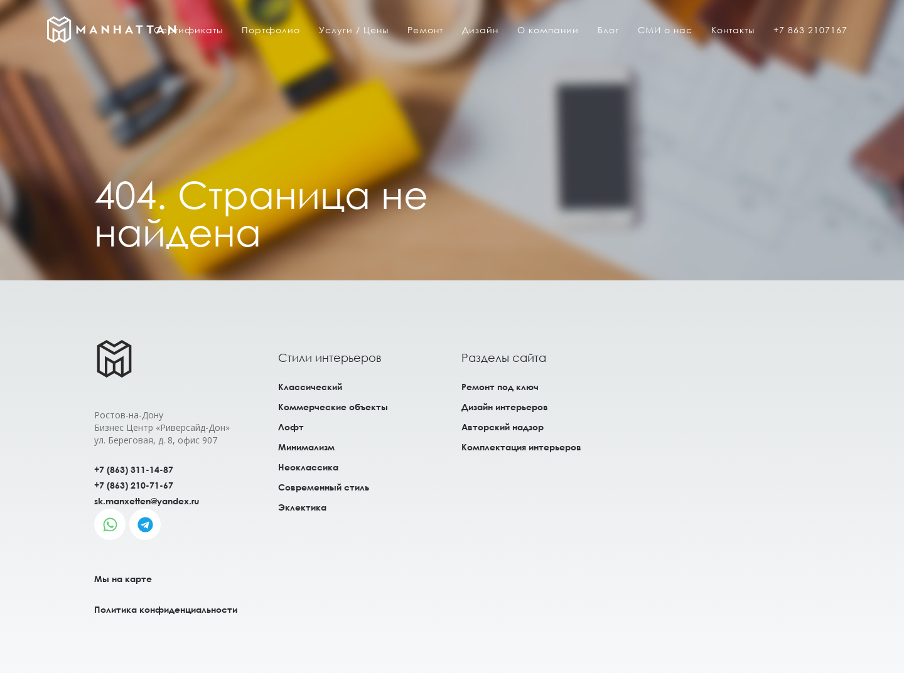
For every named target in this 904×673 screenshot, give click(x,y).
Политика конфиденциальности (165, 609)
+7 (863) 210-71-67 (133, 485)
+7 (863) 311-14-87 (133, 469)
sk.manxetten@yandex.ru (146, 500)
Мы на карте (123, 578)
